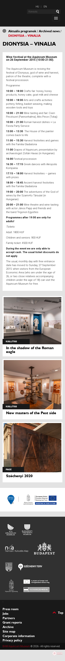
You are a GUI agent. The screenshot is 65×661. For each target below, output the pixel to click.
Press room (11, 609)
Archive (8, 627)
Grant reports (12, 622)
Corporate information (19, 636)
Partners (9, 618)
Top (60, 612)
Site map (9, 631)
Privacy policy (12, 640)
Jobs (5, 614)
